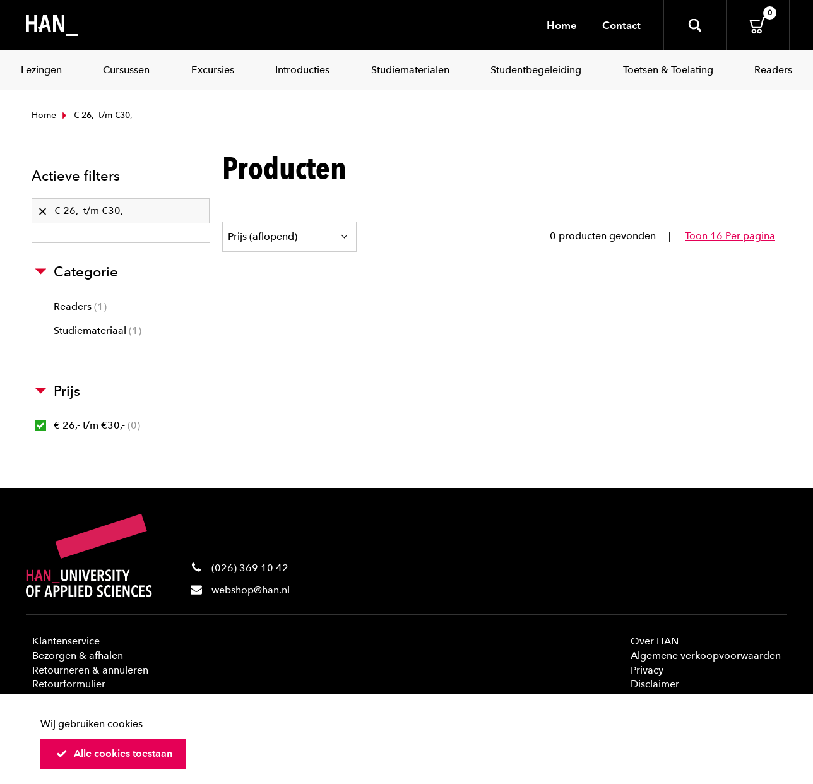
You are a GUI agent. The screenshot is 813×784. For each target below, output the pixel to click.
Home (562, 25)
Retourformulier (68, 684)
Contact (621, 25)
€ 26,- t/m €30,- (87, 425)
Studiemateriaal (97, 330)
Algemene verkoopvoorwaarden (706, 656)
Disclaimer (655, 684)
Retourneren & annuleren (90, 670)
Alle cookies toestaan (114, 753)
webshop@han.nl (250, 590)
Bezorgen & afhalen (77, 656)
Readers (80, 306)
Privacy (647, 670)
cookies (125, 724)
